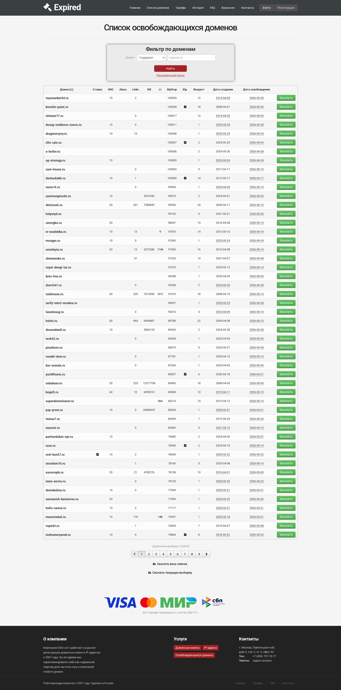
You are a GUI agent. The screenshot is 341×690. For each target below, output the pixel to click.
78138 (172, 472)
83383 (172, 392)
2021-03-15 (223, 427)
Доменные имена (187, 647)
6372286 (149, 249)
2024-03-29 (223, 142)
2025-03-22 (223, 454)
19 (199, 258)
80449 (172, 418)
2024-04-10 (223, 445)
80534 (172, 410)
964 (135, 320)
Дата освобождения (256, 89)
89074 (172, 347)
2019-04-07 (223, 525)
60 (110, 392)
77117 (172, 508)
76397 (172, 516)
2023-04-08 (223, 463)
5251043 (149, 196)
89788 (172, 320)
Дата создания (223, 89)
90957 (172, 303)
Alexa (123, 89)
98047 (172, 222)
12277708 (149, 383)
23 (199, 205)
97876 (172, 231)
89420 (172, 329)
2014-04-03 (223, 98)
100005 (172, 160)
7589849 (149, 205)
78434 (172, 454)
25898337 (149, 410)
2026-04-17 (257, 178)
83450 (172, 383)
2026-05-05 (257, 98)
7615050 (149, 294)
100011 (172, 124)
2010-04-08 (223, 249)
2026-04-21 (257, 374)
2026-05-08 (257, 258)
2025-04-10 (223, 356)
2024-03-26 (223, 151)
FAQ (212, 7)
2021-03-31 (223, 213)
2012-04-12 (223, 401)
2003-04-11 (223, 205)
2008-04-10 (223, 294)
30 (110, 294)
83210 (172, 401)
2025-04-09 (223, 187)
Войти (267, 7)
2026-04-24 (257, 133)
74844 (172, 534)
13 (135, 231)
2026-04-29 (257, 142)
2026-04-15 (257, 427)
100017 (172, 115)
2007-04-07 (223, 258)
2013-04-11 (223, 392)
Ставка (97, 89)
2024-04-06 (223, 436)
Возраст (199, 89)
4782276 (149, 472)
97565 (172, 240)
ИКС (111, 89)
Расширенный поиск (171, 75)
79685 (172, 436)
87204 (172, 365)
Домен (64, 89)
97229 (172, 258)
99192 (172, 213)
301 (135, 205)
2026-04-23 (257, 418)
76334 (172, 525)
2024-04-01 (223, 196)
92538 (172, 285)
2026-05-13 (257, 169)
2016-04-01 (223, 472)
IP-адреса (210, 647)
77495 (172, 499)
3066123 (149, 329)
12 (199, 98)
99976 (172, 196)
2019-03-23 (223, 418)
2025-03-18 (223, 516)
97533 (172, 249)
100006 (172, 151)
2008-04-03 (223, 383)
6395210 (149, 392)
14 (199, 178)
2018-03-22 (223, 534)
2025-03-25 (223, 124)
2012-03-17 (223, 178)
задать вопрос (262, 660)
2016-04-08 (223, 222)
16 (199, 249)
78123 (172, 481)
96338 (172, 276)
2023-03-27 (223, 347)
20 (110, 205)
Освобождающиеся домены (194, 655)
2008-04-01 (223, 106)
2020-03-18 (223, 374)
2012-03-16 (223, 231)
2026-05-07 (257, 436)
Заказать (286, 98)
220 (135, 294)
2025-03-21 (223, 410)
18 (199, 106)
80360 (172, 427)
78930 (172, 445)
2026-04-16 (257, 231)
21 (135, 472)
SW (149, 89)
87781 (172, 356)
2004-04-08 (223, 320)
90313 (172, 311)
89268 (172, 338)
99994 (172, 187)
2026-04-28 (257, 124)
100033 (172, 98)
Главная (135, 7)
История (198, 7)
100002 (172, 169)
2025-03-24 (223, 133)
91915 (172, 294)
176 (135, 516)
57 (135, 258)
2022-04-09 (223, 311)
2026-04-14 (257, 267)
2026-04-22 (257, 454)
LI (160, 89)
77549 (172, 490)
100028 (172, 106)
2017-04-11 (223, 169)
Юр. (185, 89)
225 (135, 383)
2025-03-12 (223, 267)
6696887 (149, 320)
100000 (172, 178)
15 (135, 133)
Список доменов (158, 7)
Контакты (247, 7)
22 (199, 320)
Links (135, 89)
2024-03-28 (223, 329)
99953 (172, 205)
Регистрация (285, 7)
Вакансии (228, 7)
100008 (172, 133)
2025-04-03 (223, 276)
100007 (172, 142)
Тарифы (181, 7)
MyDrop (172, 89)
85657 (172, 374)
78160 (172, 463)
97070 (172, 267)
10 (110, 98)
